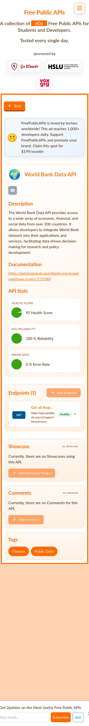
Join (78, 717)
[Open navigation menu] (79, 8)
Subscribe (61, 717)
